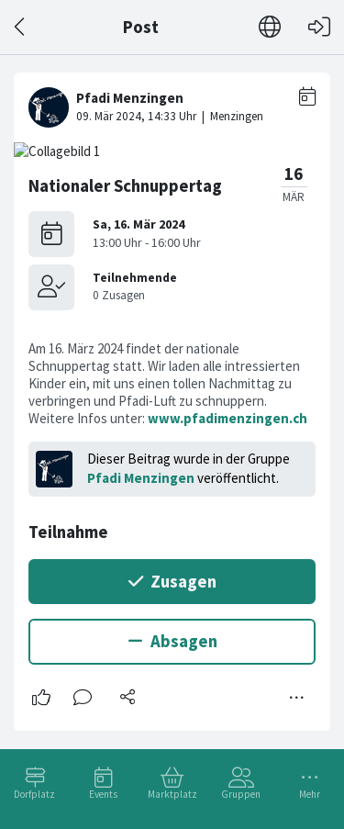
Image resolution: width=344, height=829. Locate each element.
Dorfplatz (34, 794)
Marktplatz (172, 794)
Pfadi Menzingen (140, 478)
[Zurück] (21, 27)
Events (103, 794)
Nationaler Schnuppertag (125, 185)
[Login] (319, 27)
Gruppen (241, 794)
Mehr (309, 794)
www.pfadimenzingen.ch (227, 418)
